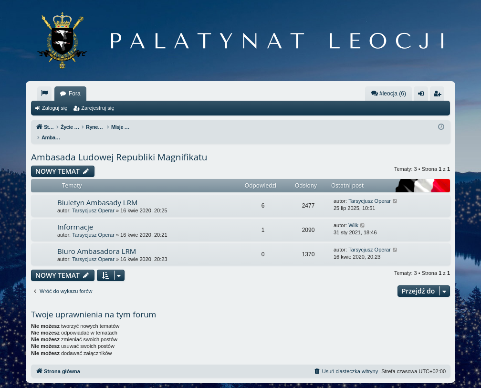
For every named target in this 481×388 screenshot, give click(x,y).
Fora (75, 93)
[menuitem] (44, 93)
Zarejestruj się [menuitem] (439, 95)
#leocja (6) (388, 93)
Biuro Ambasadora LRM (96, 241)
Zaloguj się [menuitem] (423, 95)
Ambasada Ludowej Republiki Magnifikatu (119, 147)
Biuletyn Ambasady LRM (97, 192)
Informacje (75, 216)
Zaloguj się (54, 108)
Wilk (353, 215)
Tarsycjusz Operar (93, 200)
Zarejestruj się (97, 108)
